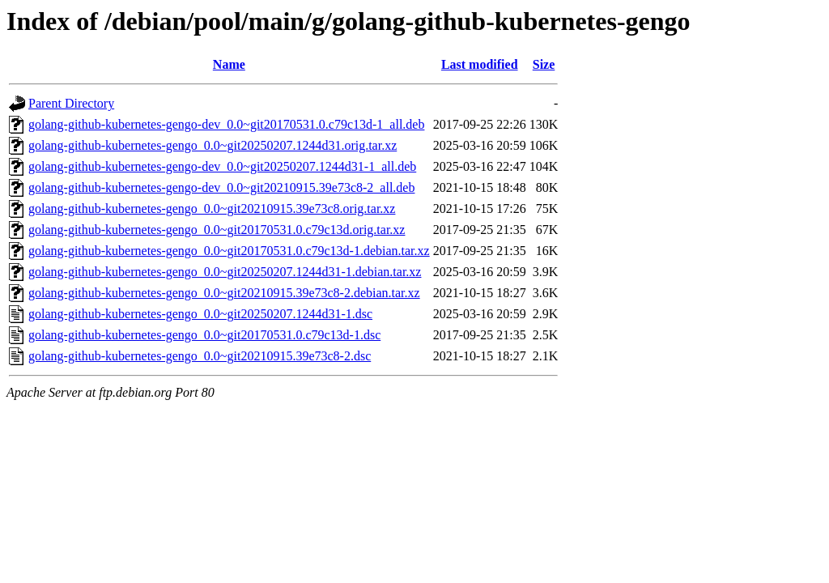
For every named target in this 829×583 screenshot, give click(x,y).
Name (229, 64)
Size (544, 64)
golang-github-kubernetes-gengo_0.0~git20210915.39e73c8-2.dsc (199, 356)
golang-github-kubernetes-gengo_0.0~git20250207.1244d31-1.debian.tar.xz (224, 272)
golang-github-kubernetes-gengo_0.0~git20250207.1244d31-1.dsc (200, 314)
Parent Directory (71, 103)
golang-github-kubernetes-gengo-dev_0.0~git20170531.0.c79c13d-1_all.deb (226, 124)
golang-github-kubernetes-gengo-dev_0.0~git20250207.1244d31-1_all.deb (222, 166)
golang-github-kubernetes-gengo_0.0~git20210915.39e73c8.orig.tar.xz (211, 208)
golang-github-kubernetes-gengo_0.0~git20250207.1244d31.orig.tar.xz (212, 145)
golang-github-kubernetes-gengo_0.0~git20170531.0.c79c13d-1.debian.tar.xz (229, 250)
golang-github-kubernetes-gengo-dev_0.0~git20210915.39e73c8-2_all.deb (221, 187)
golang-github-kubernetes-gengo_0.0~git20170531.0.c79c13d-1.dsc (204, 335)
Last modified (479, 64)
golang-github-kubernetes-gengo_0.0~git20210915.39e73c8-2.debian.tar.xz (224, 293)
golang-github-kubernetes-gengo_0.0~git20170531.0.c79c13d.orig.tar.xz (216, 229)
